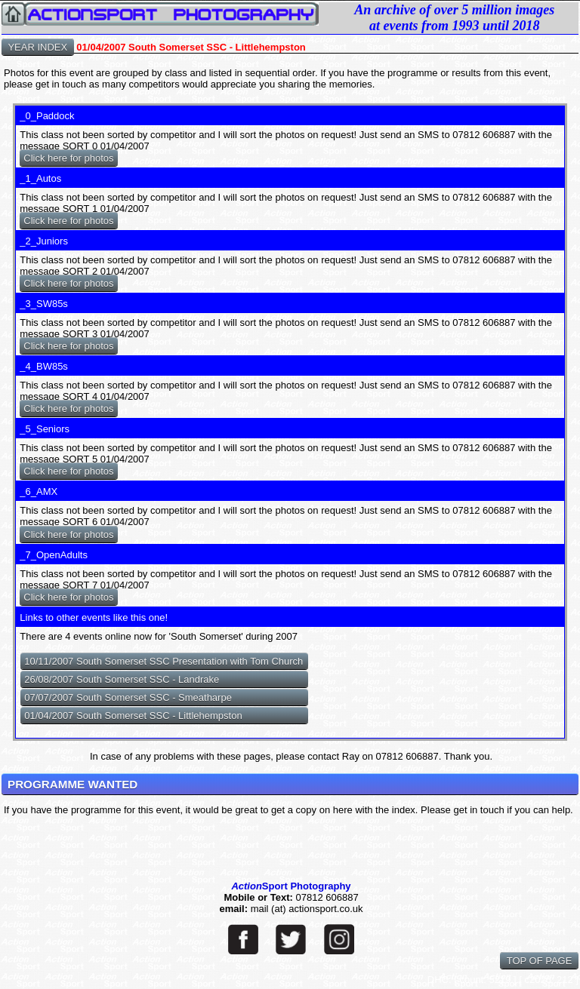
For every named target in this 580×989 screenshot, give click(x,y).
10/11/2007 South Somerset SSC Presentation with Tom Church (163, 661)
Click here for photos (68, 158)
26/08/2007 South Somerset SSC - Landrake (121, 679)
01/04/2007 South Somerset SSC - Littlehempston (133, 715)
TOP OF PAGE (539, 960)
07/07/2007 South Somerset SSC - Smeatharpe (128, 697)
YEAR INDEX (37, 47)
